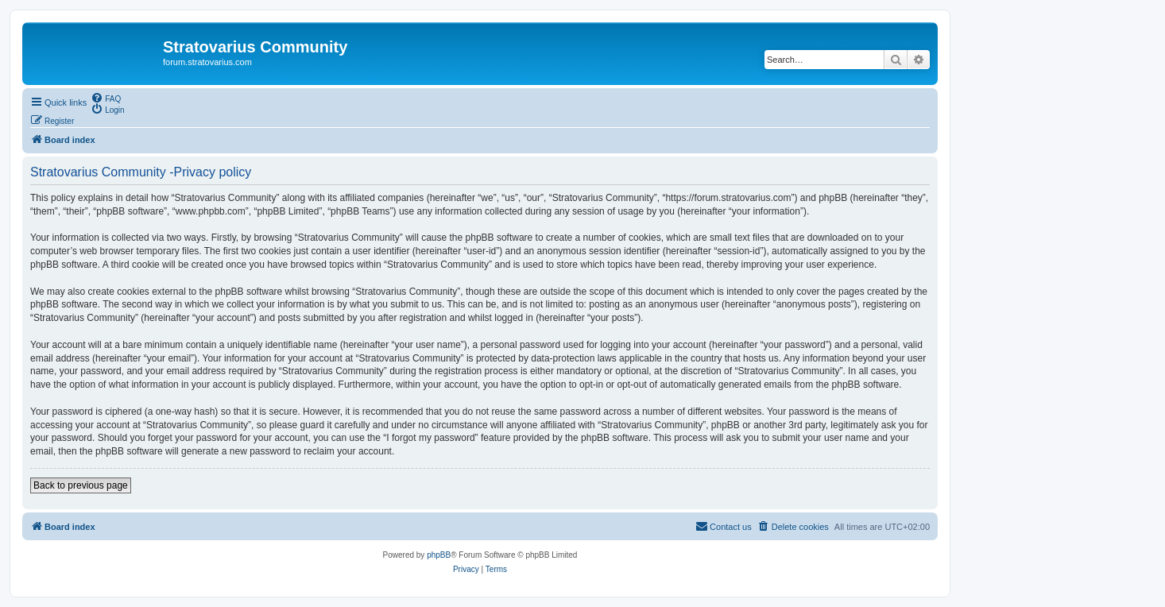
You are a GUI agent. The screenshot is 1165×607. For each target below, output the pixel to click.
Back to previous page (80, 485)
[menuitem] (106, 97)
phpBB (439, 555)
